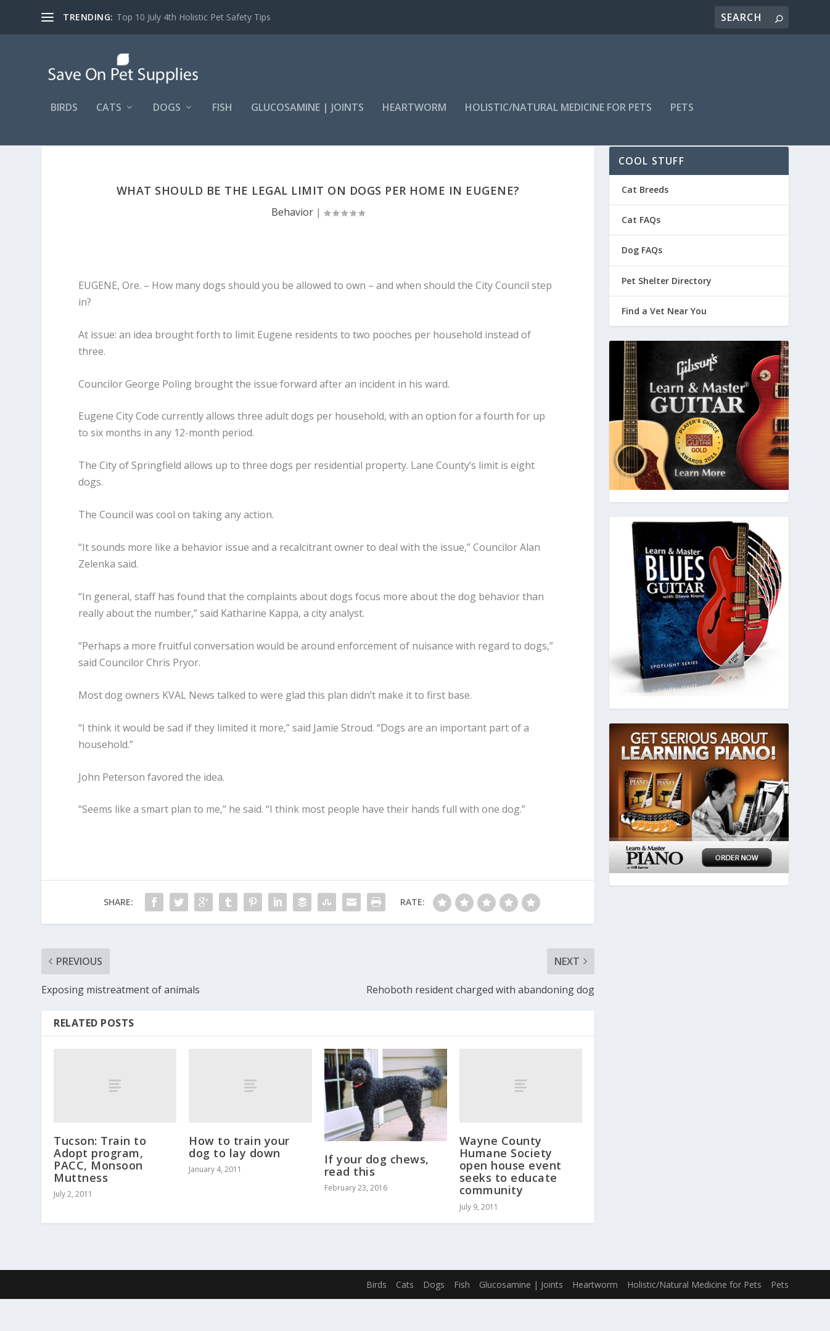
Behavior (292, 244)
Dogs (167, 117)
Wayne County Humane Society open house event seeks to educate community (510, 1197)
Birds (64, 117)
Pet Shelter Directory (667, 313)
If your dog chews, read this (376, 1197)
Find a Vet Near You (664, 343)
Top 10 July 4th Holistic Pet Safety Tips (194, 17)
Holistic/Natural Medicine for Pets (558, 117)
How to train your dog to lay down (239, 1178)
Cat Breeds (645, 221)
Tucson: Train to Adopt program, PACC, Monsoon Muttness (100, 1191)
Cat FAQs (641, 252)
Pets (682, 117)
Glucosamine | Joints (307, 117)
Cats (108, 117)
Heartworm (414, 117)
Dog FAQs (642, 282)
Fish (222, 117)
